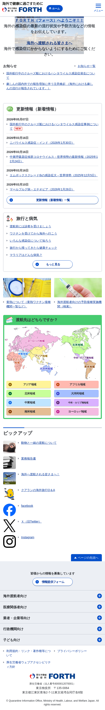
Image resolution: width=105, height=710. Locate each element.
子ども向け (52, 640)
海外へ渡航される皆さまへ (49, 43)
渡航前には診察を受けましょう (30, 226)
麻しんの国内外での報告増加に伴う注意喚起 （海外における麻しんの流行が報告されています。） (49, 86)
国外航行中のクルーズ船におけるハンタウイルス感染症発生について (50, 75)
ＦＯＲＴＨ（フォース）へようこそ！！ (49, 20)
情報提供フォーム (53, 582)
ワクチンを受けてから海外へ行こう (33, 233)
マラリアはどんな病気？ (26, 255)
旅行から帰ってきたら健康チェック (33, 247)
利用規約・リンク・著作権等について (28, 653)
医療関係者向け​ (52, 607)
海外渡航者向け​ (52, 596)
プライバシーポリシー (72, 651)
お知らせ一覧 (86, 66)
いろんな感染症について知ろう (30, 240)
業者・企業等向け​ (52, 617)
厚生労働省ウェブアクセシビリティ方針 (28, 664)
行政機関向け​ (52, 629)
